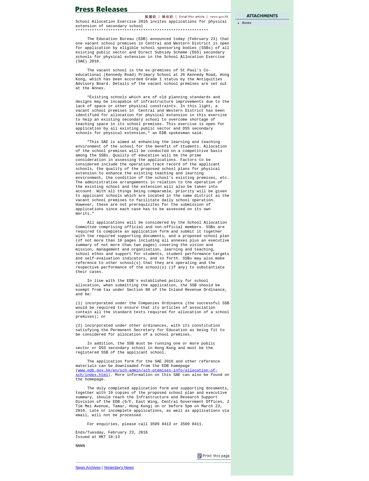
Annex (246, 22)
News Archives (88, 467)
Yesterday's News (119, 467)
